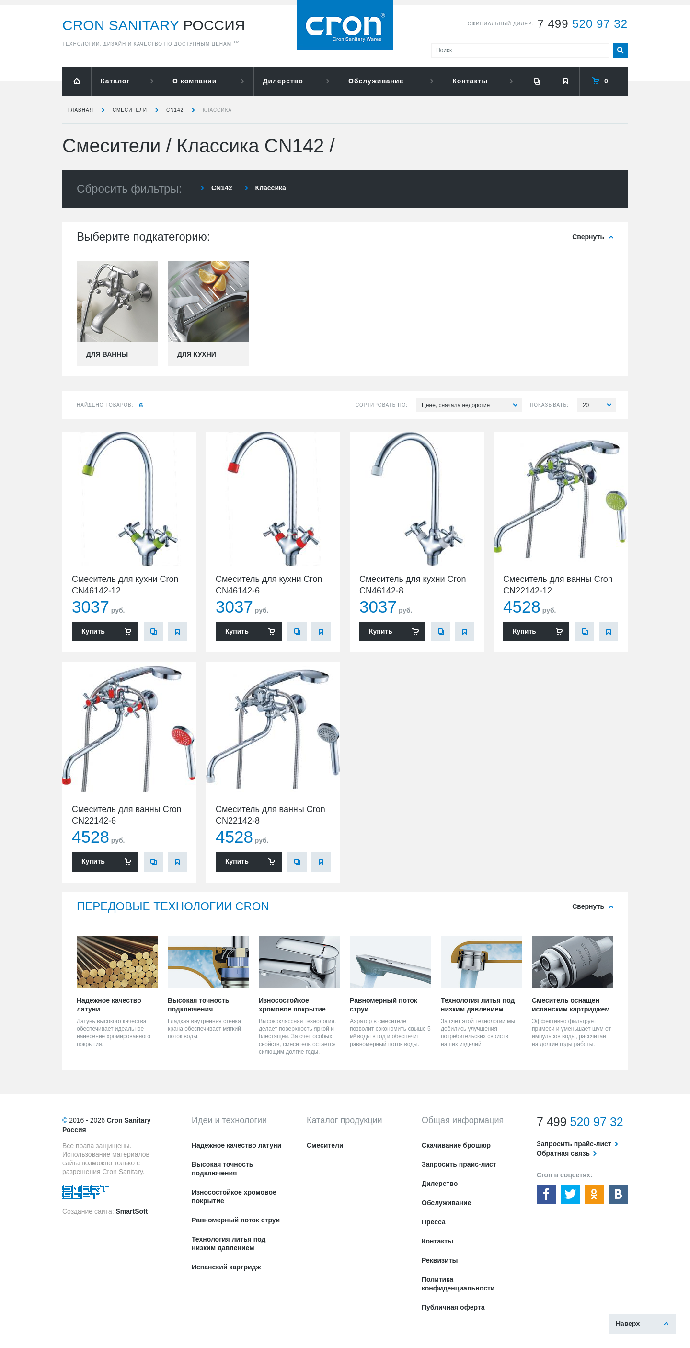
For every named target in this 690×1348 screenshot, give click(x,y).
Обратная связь (563, 1153)
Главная (80, 110)
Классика (217, 110)
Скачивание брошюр (456, 1145)
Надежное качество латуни (236, 1145)
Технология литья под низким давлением (228, 1243)
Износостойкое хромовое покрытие (234, 1196)
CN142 (175, 110)
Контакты (470, 81)
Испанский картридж (226, 1267)
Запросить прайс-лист (459, 1164)
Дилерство (283, 81)
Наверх (628, 1323)
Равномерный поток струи (236, 1220)
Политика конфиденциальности (458, 1284)
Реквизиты (440, 1260)
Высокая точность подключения (222, 1169)
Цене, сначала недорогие (472, 405)
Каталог (115, 81)
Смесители (130, 110)
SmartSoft (131, 1211)
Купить (93, 631)
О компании (194, 81)
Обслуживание (375, 81)
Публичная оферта (453, 1307)
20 (599, 405)
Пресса (434, 1222)
